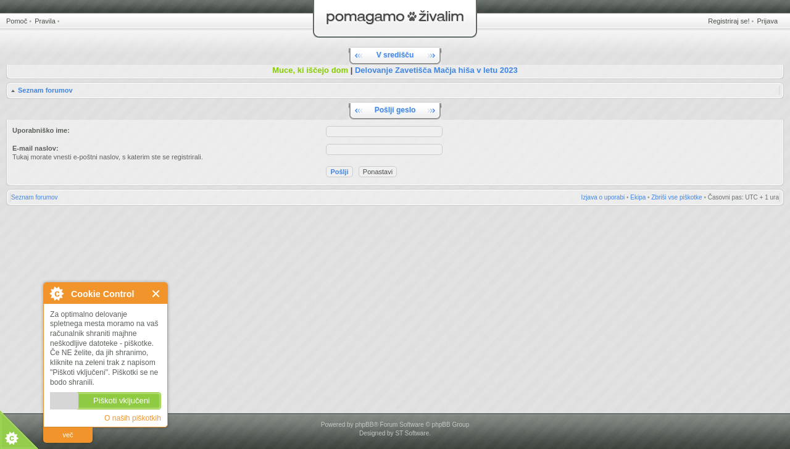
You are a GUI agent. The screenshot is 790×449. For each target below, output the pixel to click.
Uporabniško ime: (41, 130)
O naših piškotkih (132, 418)
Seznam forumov (45, 90)
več (67, 435)
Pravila (45, 21)
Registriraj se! (728, 21)
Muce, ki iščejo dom (310, 70)
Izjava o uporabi (603, 197)
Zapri (156, 294)
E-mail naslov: (35, 148)
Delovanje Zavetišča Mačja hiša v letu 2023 (436, 70)
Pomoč (16, 21)
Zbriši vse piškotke (676, 197)
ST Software (412, 433)
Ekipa (638, 197)
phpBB (364, 424)
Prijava (767, 21)
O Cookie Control (56, 293)
